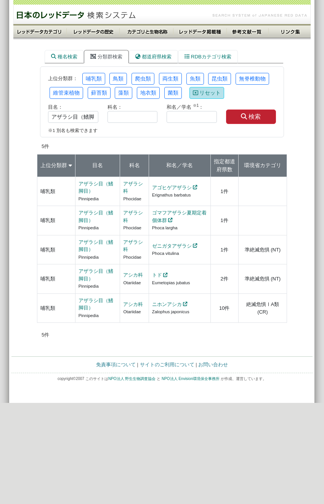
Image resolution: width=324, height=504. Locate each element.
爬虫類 (143, 79)
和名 (171, 165)
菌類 (173, 93)
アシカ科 (133, 275)
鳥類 (118, 79)
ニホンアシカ (167, 304)
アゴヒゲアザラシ (172, 187)
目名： (55, 107)
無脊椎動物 (252, 79)
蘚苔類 (99, 93)
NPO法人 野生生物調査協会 (132, 379)
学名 (187, 165)
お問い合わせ (213, 364)
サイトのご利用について (167, 364)
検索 (251, 116)
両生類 (170, 79)
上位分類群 (53, 165)
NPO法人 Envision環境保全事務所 (191, 379)
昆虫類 (220, 79)
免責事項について (116, 364)
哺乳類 (94, 79)
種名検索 (64, 57)
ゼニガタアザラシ (172, 246)
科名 (134, 165)
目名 (97, 165)
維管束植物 (66, 93)
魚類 (195, 79)
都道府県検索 (153, 57)
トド (157, 275)
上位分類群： (63, 78)
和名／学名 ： (185, 106)
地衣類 (148, 93)
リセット (207, 93)
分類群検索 (106, 57)
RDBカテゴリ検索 (207, 57)
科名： (114, 107)
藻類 (123, 93)
